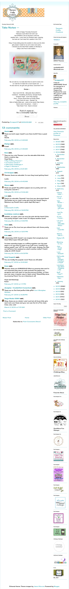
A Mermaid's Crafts (11, 207)
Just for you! (60, 213)
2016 (58, 152)
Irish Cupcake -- (60, 229)
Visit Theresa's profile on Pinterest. (59, 133)
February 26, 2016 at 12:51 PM (16, 231)
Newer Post (7, 317)
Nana (6, 153)
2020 (58, 141)
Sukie (6, 225)
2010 (58, 299)
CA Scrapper (9, 172)
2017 (58, 149)
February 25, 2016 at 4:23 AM (16, 140)
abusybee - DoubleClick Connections (18, 288)
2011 (58, 297)
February (60, 189)
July (59, 175)
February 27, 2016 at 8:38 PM (15, 295)
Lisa (5, 196)
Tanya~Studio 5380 (12, 298)
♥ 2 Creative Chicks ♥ (12, 162)
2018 (58, 147)
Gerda (6, 131)
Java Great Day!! (59, 247)
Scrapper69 (59, 80)
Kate (6, 235)
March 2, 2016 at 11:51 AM (14, 307)
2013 (58, 291)
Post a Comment (9, 311)
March (59, 186)
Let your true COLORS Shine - (60, 223)
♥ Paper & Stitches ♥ (11, 166)
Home (27, 317)
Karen (6, 266)
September (61, 167)
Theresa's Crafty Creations (59, 30)
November (60, 158)
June (59, 178)
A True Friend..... (60, 217)
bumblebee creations (11, 214)
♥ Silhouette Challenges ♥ (13, 164)
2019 (58, 144)
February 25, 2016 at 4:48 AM (16, 149)
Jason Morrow (39, 586)
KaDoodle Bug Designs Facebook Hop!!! (60, 259)
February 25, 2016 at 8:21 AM (15, 169)
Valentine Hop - (60, 277)
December (61, 154)
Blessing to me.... (60, 242)
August (59, 171)
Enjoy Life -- (60, 238)
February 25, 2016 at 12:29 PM (16, 210)
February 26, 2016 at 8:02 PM (16, 253)
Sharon (7, 185)
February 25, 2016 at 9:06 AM (16, 192)
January (60, 281)
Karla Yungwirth (9, 257)
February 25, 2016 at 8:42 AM (16, 181)
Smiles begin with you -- (60, 207)
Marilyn (7, 144)
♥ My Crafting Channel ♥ (13, 161)
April (59, 183)
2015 (58, 286)
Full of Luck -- (60, 197)
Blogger (56, 586)
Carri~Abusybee (40, 290)
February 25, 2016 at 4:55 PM (16, 221)
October (60, 163)
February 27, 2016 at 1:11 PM (15, 284)
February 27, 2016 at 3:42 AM (16, 262)
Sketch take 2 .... (60, 234)
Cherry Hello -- (60, 193)
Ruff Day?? (60, 273)
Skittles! (7, 292)
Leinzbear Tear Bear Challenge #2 (60, 267)
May (59, 181)
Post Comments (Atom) (32, 321)
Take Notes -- (60, 201)
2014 (58, 289)
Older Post (47, 317)
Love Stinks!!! (60, 252)
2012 (58, 294)
